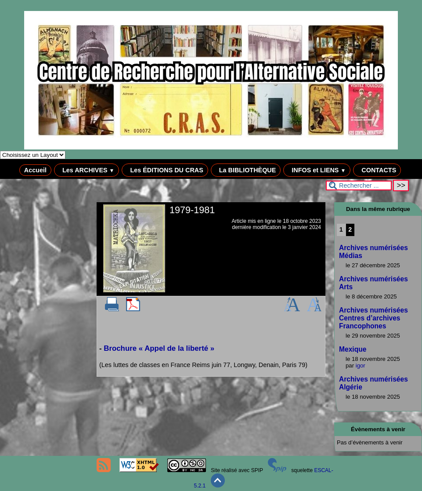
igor (360, 365)
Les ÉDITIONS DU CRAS (164, 170)
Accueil (35, 170)
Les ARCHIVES (87, 170)
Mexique (352, 349)
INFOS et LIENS (317, 170)
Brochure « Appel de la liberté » (159, 348)
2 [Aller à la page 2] (350, 229)
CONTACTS (377, 170)
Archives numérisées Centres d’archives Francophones (373, 318)
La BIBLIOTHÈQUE (246, 170)
